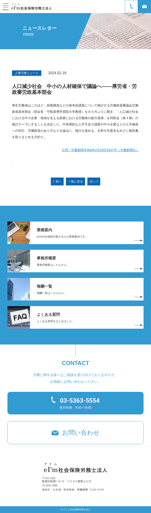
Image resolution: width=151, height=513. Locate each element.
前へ (59, 181)
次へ (92, 181)
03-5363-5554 (80, 400)
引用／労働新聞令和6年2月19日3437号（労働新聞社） (100, 150)
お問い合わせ (81, 432)
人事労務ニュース (26, 73)
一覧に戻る (75, 181)
